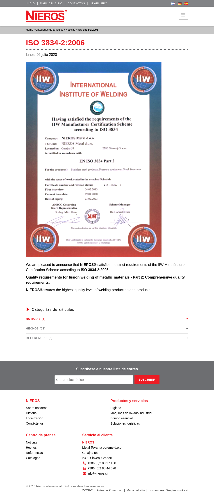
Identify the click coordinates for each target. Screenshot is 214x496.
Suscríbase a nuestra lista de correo (107, 369)
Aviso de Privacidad (109, 490)
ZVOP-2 (87, 490)
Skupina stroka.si (177, 490)
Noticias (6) (36, 318)
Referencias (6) (39, 338)
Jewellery (98, 3)
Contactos (76, 3)
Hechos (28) (36, 328)
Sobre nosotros (36, 408)
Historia (31, 413)
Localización (34, 418)
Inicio (30, 3)
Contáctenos (35, 423)
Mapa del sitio (51, 3)
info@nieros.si (94, 473)
